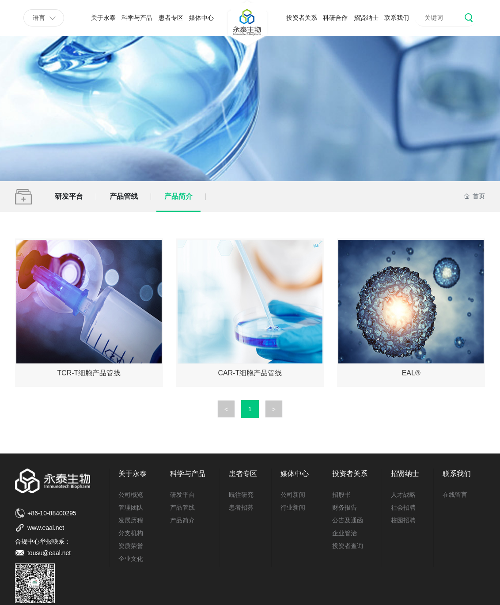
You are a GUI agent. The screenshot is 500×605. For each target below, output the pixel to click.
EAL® (411, 373)
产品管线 (124, 196)
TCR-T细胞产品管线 (89, 373)
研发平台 (69, 196)
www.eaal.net (45, 527)
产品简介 (178, 196)
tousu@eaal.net (49, 552)
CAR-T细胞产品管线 (250, 373)
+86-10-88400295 (51, 513)
